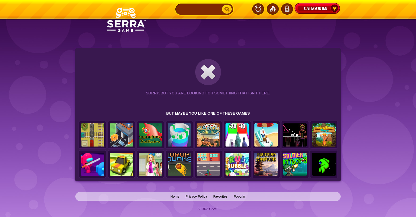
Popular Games (272, 9)
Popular (240, 196)
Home (175, 196)
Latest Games (258, 9)
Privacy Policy (196, 196)
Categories (317, 8)
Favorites (220, 196)
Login (286, 9)
